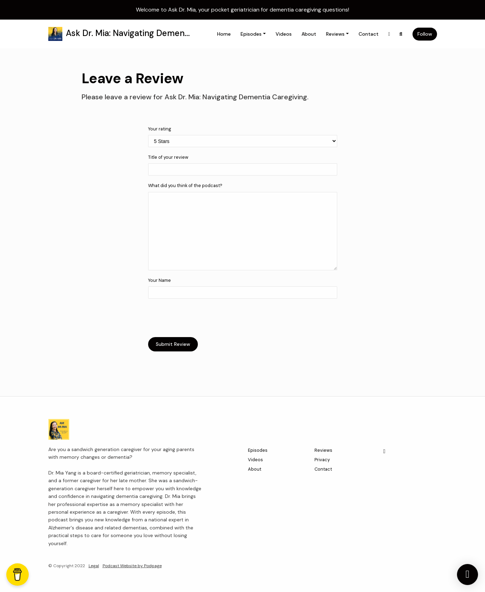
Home (224, 34)
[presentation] (201, 317)
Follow (424, 34)
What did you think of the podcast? (185, 185)
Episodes (251, 34)
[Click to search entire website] (401, 34)
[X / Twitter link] (389, 34)
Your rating (159, 129)
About (309, 34)
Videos (284, 34)
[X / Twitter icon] (384, 451)
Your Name (159, 280)
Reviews (335, 34)
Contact (369, 34)
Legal (94, 566)
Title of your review (168, 157)
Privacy (322, 460)
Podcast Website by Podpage (132, 566)
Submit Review (173, 344)
